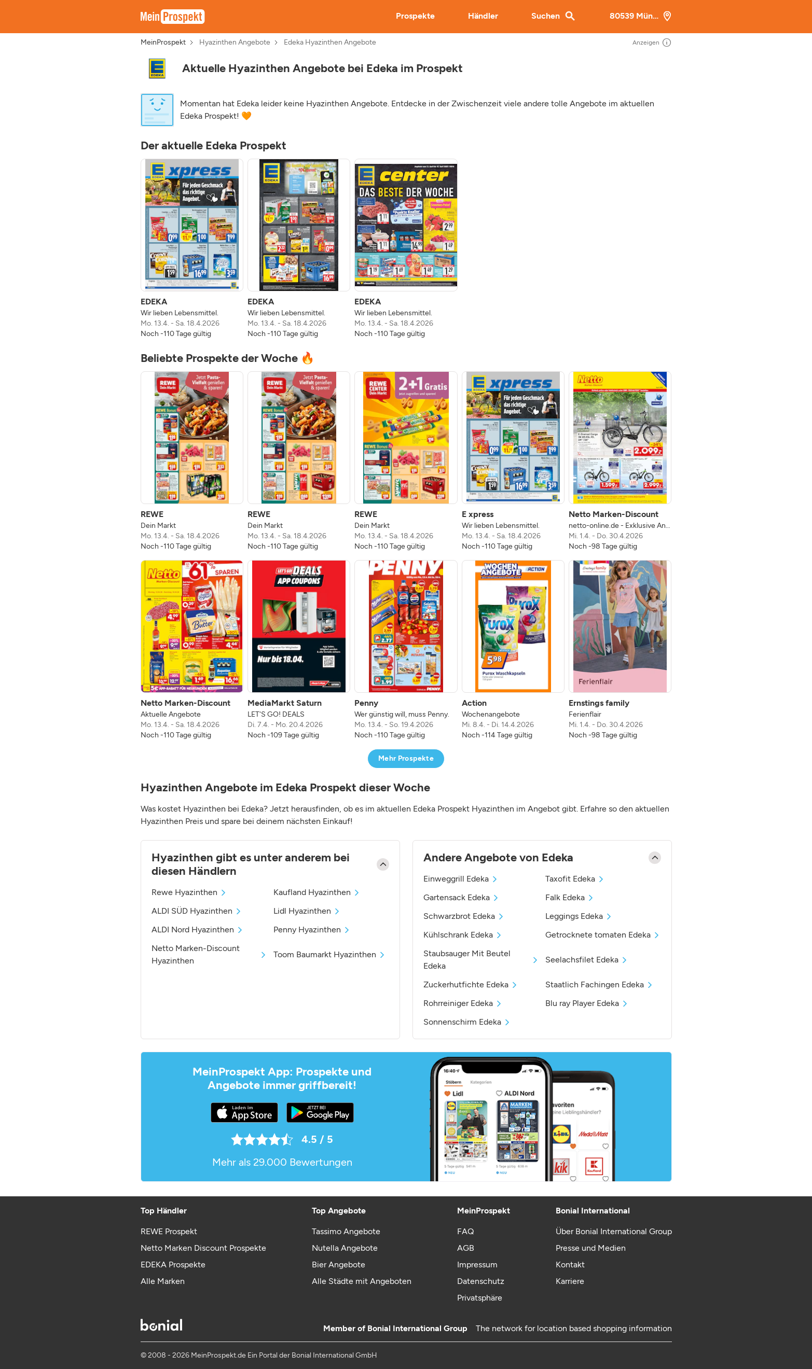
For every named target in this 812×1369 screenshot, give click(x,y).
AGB (465, 1248)
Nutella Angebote (345, 1248)
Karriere (570, 1281)
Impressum (477, 1264)
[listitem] (192, 249)
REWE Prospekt (169, 1231)
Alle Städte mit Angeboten (361, 1281)
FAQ (465, 1231)
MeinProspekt (163, 42)
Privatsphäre (479, 1298)
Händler (483, 16)
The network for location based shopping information (574, 1328)
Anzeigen (652, 42)
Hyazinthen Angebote (234, 42)
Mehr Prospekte (406, 758)
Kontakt (570, 1264)
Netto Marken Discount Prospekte (203, 1248)
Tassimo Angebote (346, 1231)
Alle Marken (163, 1281)
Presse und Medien (591, 1248)
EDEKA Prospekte (173, 1264)
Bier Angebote (338, 1264)
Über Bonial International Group (614, 1231)
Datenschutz (480, 1281)
